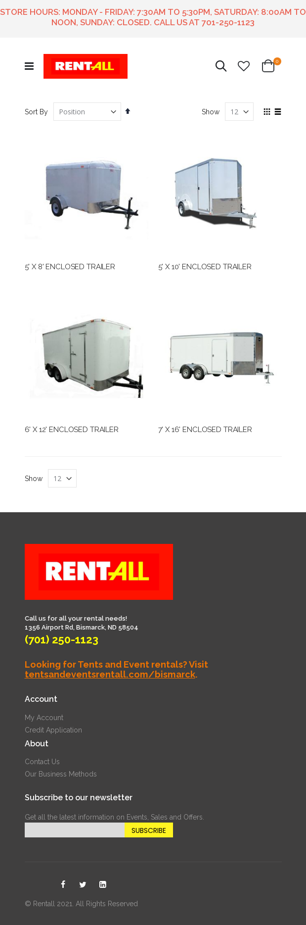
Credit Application (53, 730)
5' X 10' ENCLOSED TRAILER (205, 266)
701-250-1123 (228, 22)
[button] (243, 66)
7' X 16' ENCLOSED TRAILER (205, 429)
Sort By (36, 112)
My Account (44, 718)
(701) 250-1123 (61, 639)
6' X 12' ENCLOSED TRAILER (72, 429)
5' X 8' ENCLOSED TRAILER (70, 266)
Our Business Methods (61, 774)
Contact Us (42, 762)
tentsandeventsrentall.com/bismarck (110, 674)
